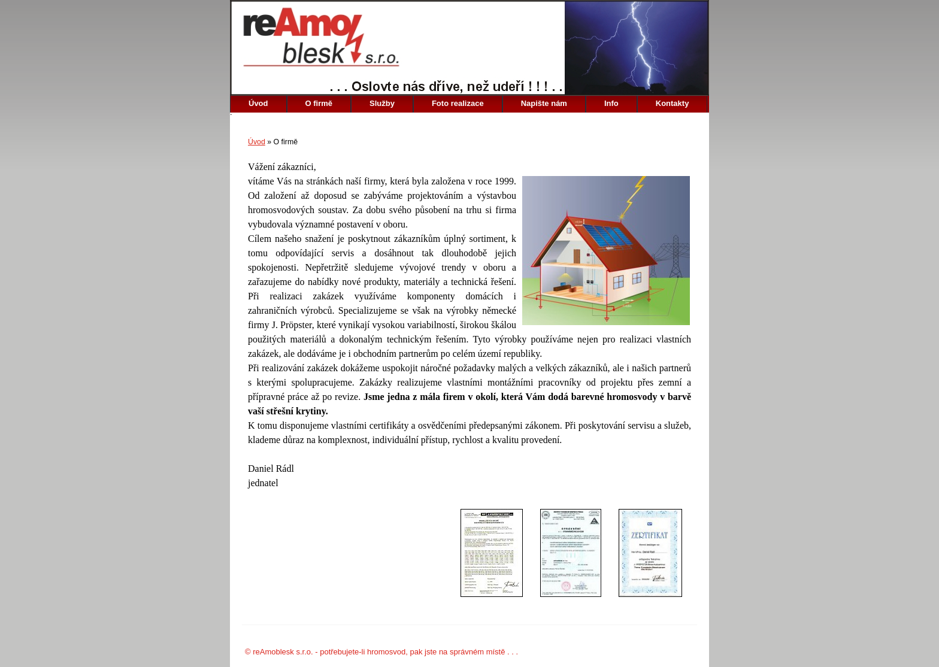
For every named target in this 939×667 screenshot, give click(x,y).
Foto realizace (458, 103)
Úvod (258, 103)
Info (611, 103)
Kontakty (672, 103)
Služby (382, 103)
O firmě (319, 103)
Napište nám (544, 103)
